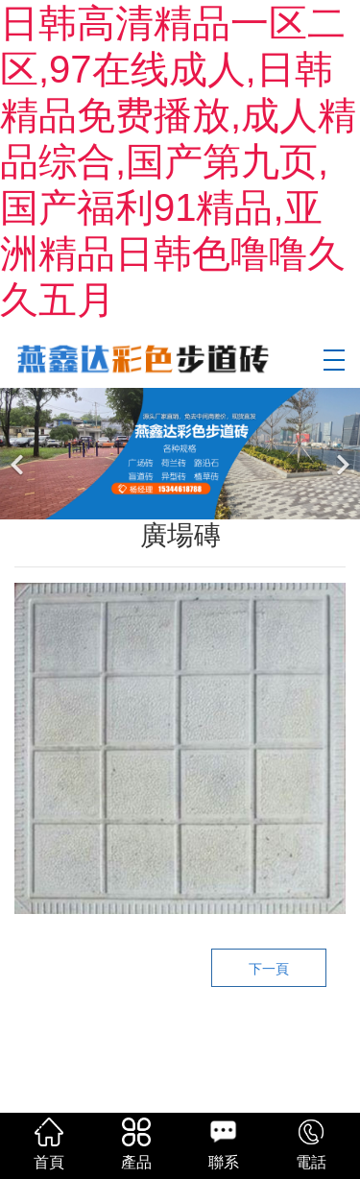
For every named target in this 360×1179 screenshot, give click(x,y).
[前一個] (19, 453)
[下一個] (341, 453)
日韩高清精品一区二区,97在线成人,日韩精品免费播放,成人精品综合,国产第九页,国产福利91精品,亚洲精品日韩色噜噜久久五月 (178, 161)
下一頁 (269, 968)
